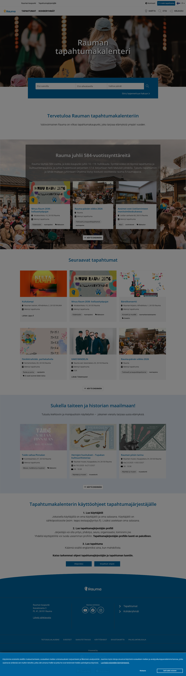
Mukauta (143, 671)
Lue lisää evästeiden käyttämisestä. (115, 663)
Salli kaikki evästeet (169, 671)
